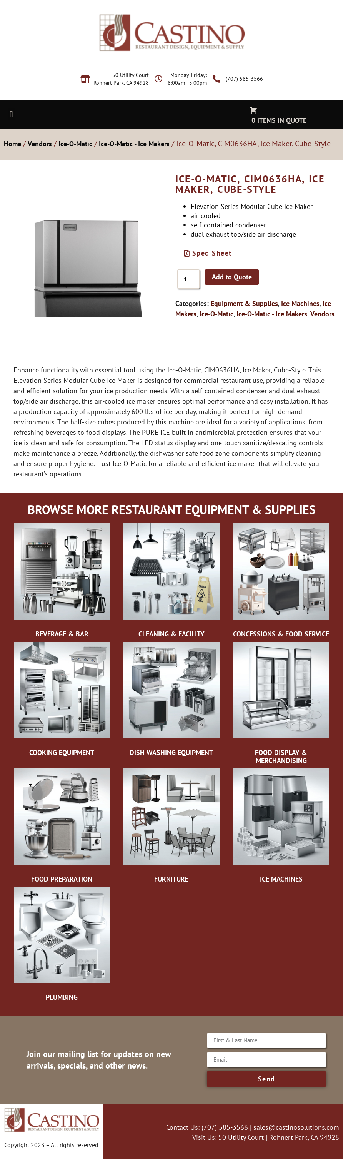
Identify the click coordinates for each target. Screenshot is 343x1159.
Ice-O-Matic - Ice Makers (134, 143)
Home (12, 143)
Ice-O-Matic (75, 143)
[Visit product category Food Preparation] (62, 827)
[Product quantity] (188, 279)
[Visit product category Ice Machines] (281, 827)
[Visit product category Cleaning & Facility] (171, 582)
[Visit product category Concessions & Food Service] (281, 582)
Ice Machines (300, 303)
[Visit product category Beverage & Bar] (62, 582)
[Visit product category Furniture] (171, 827)
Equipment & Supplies (244, 303)
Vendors (40, 143)
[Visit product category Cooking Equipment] (62, 701)
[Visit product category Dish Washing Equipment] (171, 701)
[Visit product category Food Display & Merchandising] (281, 705)
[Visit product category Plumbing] (62, 946)
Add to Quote (232, 276)
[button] (11, 114)
